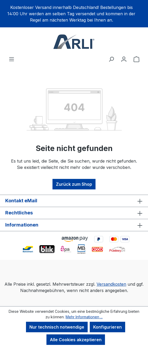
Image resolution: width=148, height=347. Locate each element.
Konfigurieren (107, 327)
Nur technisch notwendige (56, 327)
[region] (74, 13)
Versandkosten (111, 284)
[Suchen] (111, 59)
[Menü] (11, 59)
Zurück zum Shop (74, 184)
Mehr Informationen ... (84, 317)
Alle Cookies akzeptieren (76, 339)
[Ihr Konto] (124, 59)
